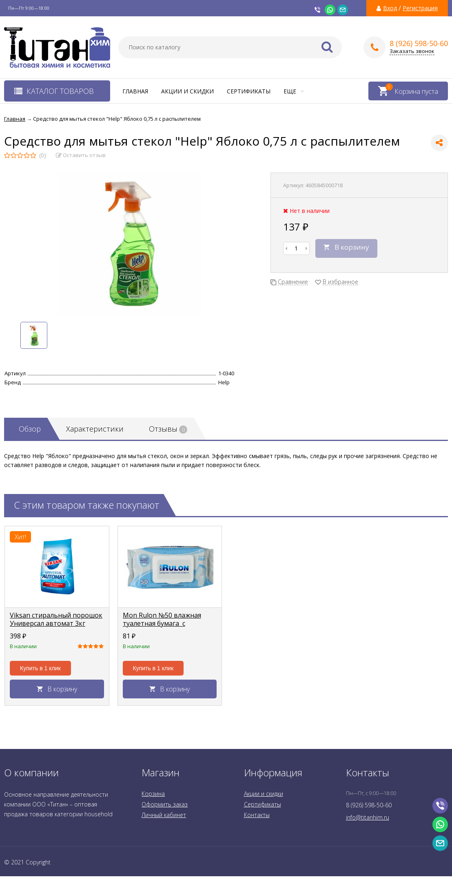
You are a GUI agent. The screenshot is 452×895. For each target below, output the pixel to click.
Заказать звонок (412, 51)
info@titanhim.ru (367, 817)
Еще (294, 91)
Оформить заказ (165, 804)
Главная (135, 91)
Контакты (257, 815)
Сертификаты (248, 91)
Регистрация (420, 8)
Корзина (153, 794)
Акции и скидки (187, 91)
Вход (390, 8)
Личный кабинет (164, 815)
